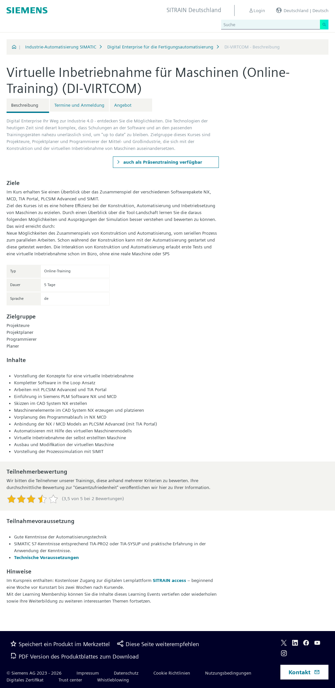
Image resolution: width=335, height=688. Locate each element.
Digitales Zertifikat (25, 679)
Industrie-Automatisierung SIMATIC (60, 46)
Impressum (88, 673)
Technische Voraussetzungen (46, 557)
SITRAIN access (169, 580)
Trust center (70, 679)
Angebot (123, 105)
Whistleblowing (113, 679)
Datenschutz (126, 673)
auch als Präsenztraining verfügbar (162, 162)
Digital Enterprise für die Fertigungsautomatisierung (160, 46)
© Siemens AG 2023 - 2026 (34, 673)
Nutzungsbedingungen (228, 673)
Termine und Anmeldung (79, 105)
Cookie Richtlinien (171, 673)
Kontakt (304, 672)
